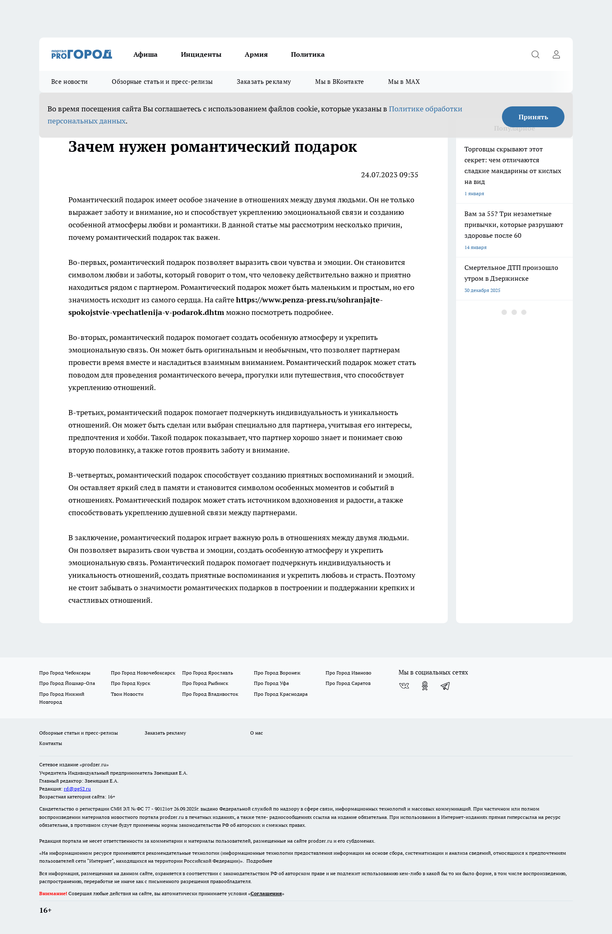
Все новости (69, 82)
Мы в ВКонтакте (339, 82)
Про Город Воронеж (277, 673)
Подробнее (259, 861)
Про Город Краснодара (281, 694)
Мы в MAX (403, 82)
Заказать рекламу (264, 82)
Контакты (50, 743)
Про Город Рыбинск (205, 683)
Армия (256, 54)
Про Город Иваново (348, 673)
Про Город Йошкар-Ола (67, 683)
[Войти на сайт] (556, 54)
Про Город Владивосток (210, 694)
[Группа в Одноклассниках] (424, 685)
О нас (256, 733)
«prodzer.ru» (94, 764)
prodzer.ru (172, 817)
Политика (308, 54)
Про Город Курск (130, 683)
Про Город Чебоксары (64, 673)
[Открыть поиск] (535, 54)
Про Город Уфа (271, 683)
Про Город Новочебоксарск (143, 673)
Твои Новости (127, 694)
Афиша (145, 54)
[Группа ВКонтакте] (404, 685)
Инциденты (201, 54)
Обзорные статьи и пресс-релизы (162, 82)
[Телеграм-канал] (445, 685)
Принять (533, 117)
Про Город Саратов (348, 683)
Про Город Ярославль (207, 673)
